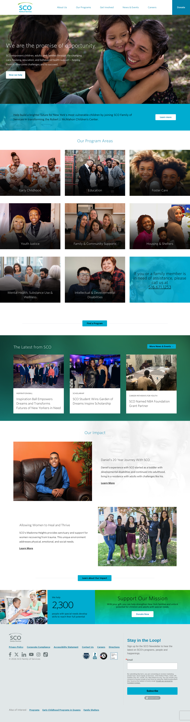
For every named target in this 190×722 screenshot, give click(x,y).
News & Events (131, 7)
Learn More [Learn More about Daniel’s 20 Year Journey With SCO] (108, 483)
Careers (152, 7)
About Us (62, 7)
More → (161, 346)
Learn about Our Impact (94, 578)
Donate (181, 7)
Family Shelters (91, 710)
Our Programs (83, 7)
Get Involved (107, 7)
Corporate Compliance (38, 647)
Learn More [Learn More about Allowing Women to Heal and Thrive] (26, 548)
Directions (114, 647)
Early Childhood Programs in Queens (61, 710)
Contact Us (88, 647)
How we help (15, 75)
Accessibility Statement (66, 647)
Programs (34, 710)
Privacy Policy (16, 647)
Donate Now (142, 614)
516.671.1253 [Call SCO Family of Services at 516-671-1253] (159, 287)
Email (130, 660)
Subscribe (152, 691)
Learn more (165, 117)
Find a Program (95, 323)
